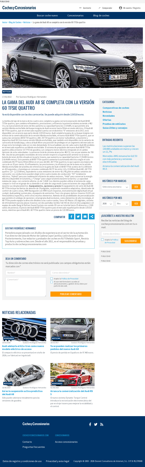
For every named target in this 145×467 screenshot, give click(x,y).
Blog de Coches (15, 22)
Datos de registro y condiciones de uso (22, 461)
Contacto (27, 441)
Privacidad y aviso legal (57, 461)
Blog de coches (101, 15)
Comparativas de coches (116, 107)
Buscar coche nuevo (47, 15)
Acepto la (66, 278)
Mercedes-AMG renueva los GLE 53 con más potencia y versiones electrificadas (120, 158)
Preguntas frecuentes (34, 447)
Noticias (26, 22)
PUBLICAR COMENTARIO (71, 294)
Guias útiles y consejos (115, 127)
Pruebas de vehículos (114, 123)
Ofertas (107, 119)
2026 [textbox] (104, 203)
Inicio (4, 22)
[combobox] (115, 187)
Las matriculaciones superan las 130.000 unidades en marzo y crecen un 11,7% (120, 148)
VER (136, 187)
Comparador (105, 8)
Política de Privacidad (69, 278)
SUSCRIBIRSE (130, 241)
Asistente (85, 8)
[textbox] (115, 186)
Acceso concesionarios (66, 441)
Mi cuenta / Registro (129, 8)
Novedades (109, 115)
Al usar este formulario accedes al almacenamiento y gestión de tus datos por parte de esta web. (70, 284)
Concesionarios (75, 15)
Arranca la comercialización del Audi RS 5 (121, 167)
